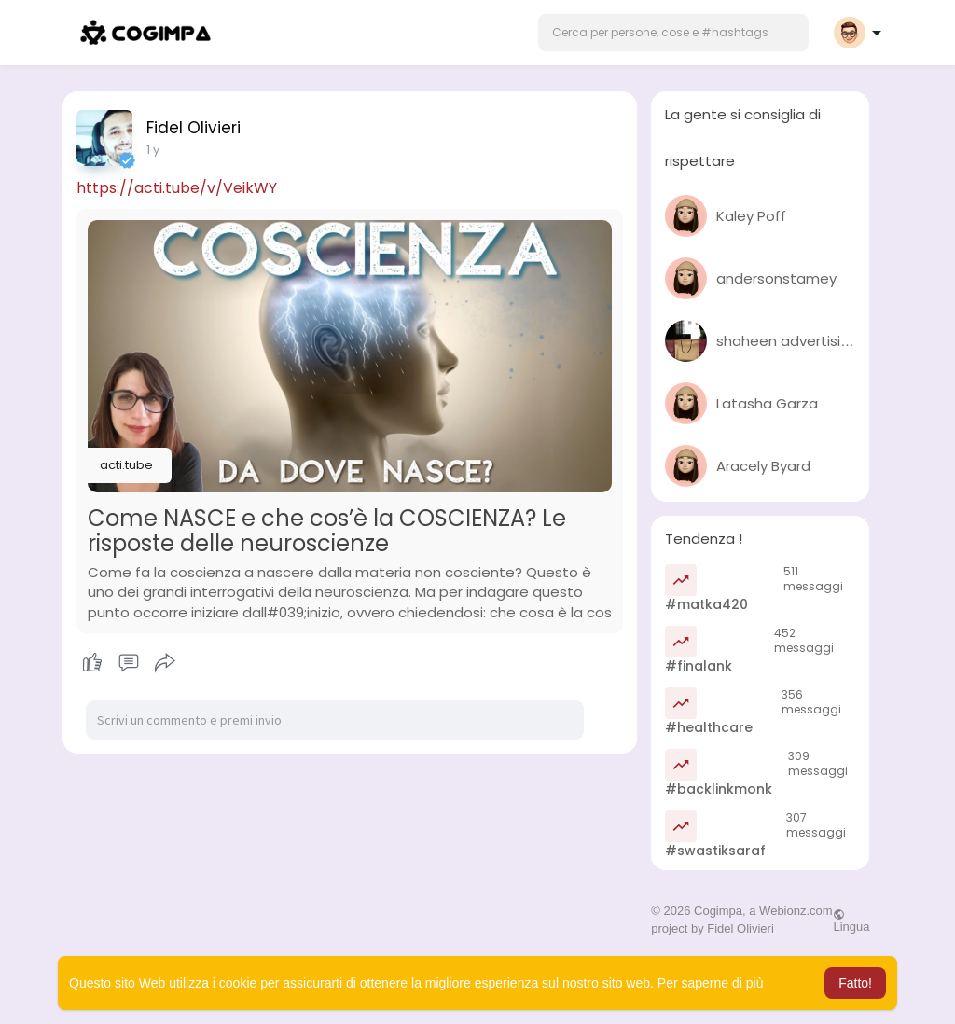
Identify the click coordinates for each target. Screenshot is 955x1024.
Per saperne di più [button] (710, 983)
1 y (152, 150)
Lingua (851, 920)
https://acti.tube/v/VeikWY (176, 188)
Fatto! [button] (855, 983)
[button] (673, 32)
